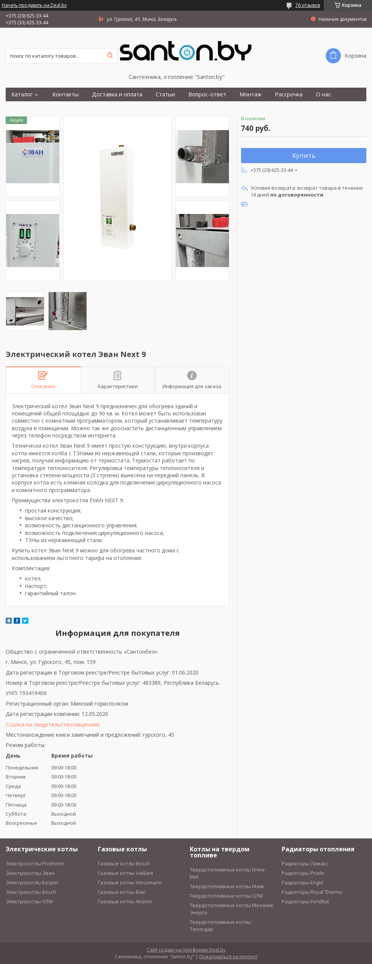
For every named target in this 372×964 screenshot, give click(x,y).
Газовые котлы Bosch (124, 863)
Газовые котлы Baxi (122, 892)
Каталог (22, 94)
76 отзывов (307, 5)
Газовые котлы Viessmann (130, 882)
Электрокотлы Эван (30, 873)
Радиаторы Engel (302, 882)
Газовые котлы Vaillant (125, 873)
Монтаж (251, 94)
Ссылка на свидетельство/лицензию (52, 724)
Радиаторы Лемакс (305, 863)
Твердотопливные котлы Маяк (227, 886)
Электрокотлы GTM (29, 901)
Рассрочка (289, 94)
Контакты (65, 94)
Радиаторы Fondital (305, 901)
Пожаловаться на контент (228, 956)
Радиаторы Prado (303, 873)
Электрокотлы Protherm (35, 863)
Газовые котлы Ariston (125, 901)
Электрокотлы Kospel (32, 882)
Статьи (165, 94)
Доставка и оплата (117, 94)
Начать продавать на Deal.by (34, 5)
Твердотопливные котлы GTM (226, 895)
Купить (303, 155)
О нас (323, 94)
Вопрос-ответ (207, 94)
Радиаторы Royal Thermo (312, 892)
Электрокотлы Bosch (31, 892)
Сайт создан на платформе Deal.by (186, 950)
